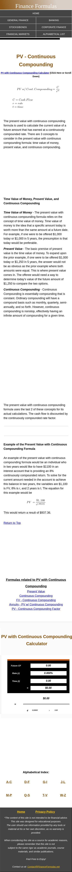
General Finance (17, 20)
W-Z (63, 795)
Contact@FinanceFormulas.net (43, 866)
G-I (45, 782)
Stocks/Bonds (18, 27)
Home (36, 13)
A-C (9, 782)
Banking (54, 20)
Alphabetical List (54, 34)
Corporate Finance (54, 27)
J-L (63, 782)
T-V (44, 795)
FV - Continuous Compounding (36, 600)
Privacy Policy (45, 811)
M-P (9, 795)
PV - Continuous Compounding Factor (36, 608)
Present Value (36, 591)
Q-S (27, 795)
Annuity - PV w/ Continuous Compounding (36, 604)
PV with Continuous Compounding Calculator (25, 73)
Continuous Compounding (36, 595)
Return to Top (12, 523)
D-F (27, 782)
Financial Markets (17, 34)
